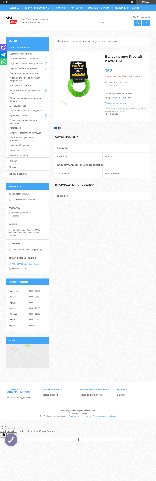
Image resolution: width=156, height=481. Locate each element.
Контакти (76, 8)
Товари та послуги (36, 8)
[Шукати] (137, 23)
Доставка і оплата (98, 8)
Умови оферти (50, 395)
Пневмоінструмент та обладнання (26, 110)
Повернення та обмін (91, 395)
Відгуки (13, 167)
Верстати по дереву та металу (24, 73)
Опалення (14, 150)
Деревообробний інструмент (23, 68)
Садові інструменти (19, 155)
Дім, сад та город (18, 106)
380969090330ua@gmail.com (26, 264)
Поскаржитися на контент (80, 416)
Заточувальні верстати (21, 85)
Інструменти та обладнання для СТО (25, 91)
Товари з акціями (18, 173)
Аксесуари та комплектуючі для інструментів (25, 79)
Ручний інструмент (19, 115)
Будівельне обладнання (21, 54)
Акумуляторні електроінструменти (26, 63)
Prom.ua (92, 410)
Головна (14, 8)
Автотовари (15, 128)
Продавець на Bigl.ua (78, 413)
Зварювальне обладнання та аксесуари (23, 121)
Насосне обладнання (20, 145)
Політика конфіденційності (19, 397)
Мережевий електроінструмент (24, 58)
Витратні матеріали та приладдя (25, 133)
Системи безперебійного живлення (21, 139)
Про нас (60, 8)
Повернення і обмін (127, 8)
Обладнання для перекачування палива (25, 99)
